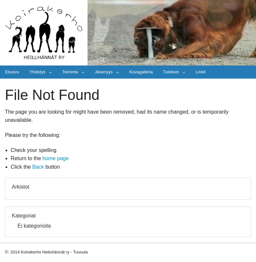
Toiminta (70, 71)
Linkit (201, 71)
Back (38, 167)
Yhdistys (38, 71)
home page (56, 158)
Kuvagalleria (141, 71)
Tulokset (171, 71)
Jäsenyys (103, 71)
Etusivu (12, 71)
